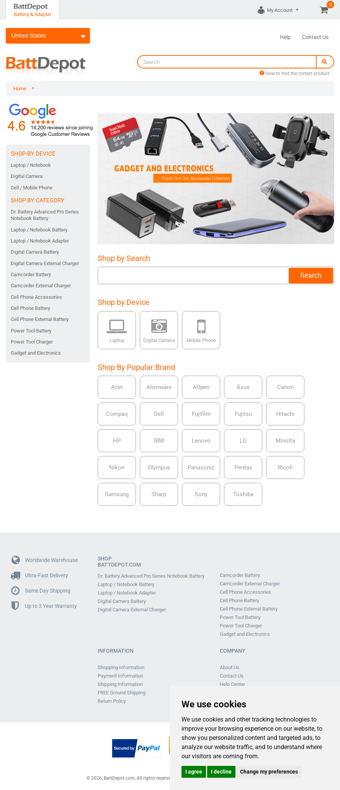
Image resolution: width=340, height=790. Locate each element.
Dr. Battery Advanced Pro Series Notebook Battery (45, 215)
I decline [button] (221, 772)
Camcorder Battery (31, 274)
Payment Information (120, 676)
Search (311, 275)
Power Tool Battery (31, 331)
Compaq (117, 413)
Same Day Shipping (40, 591)
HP (117, 440)
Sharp (159, 494)
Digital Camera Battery (35, 252)
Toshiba (243, 494)
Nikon (116, 467)
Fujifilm (201, 413)
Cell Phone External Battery (40, 319)
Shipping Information (120, 684)
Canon (285, 387)
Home (19, 88)
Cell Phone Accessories (36, 297)
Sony (201, 494)
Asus (243, 387)
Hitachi (285, 413)
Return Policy (112, 701)
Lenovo (201, 440)
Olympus (159, 467)
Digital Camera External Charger (45, 263)
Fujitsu (243, 413)
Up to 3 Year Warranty (44, 606)
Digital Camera (26, 176)
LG (243, 440)
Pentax (243, 467)
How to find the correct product (295, 73)
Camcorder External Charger (41, 285)
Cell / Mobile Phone (31, 188)
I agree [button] (193, 772)
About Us (229, 667)
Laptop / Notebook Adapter (40, 241)
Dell (159, 413)
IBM (159, 440)
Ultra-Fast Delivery (39, 575)
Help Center (232, 684)
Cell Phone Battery (30, 308)
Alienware (159, 387)
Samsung (117, 494)
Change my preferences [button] (269, 772)
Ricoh (285, 467)
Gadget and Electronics (36, 353)
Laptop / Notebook (31, 165)
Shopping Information (121, 667)
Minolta (285, 440)
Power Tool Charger (32, 342)
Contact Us (315, 37)
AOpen (201, 387)
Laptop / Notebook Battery (39, 230)
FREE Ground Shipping (121, 693)
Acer (117, 387)
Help (285, 37)
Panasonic (201, 467)
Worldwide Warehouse (44, 560)
